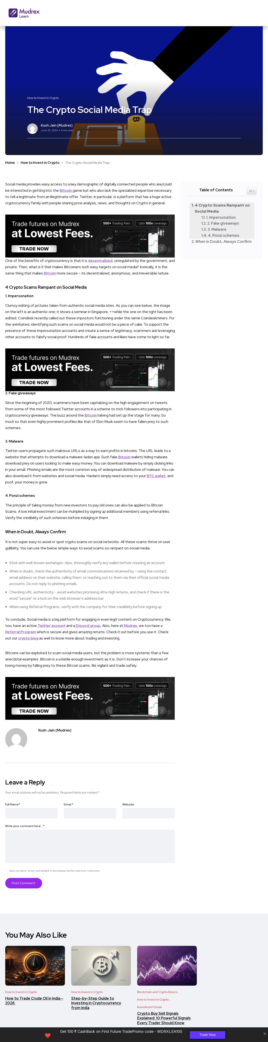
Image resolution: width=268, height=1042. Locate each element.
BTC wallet (156, 475)
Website (128, 804)
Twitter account (52, 625)
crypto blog (28, 638)
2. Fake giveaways (223, 223)
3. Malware (216, 229)
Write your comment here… (25, 826)
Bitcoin (66, 190)
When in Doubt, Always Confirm (224, 241)
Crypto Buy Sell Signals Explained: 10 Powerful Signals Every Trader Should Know (164, 1018)
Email (68, 804)
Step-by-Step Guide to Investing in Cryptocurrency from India (96, 1003)
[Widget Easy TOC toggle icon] (251, 190)
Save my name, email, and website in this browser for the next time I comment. (54, 870)
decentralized (100, 260)
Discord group (90, 625)
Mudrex (133, 625)
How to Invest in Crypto (40, 163)
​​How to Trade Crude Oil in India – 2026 (34, 1000)
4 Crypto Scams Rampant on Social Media (222, 208)
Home (10, 163)
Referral (13, 631)
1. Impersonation (221, 217)
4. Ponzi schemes (223, 235)
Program (28, 631)
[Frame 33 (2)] (90, 235)
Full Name (12, 804)
